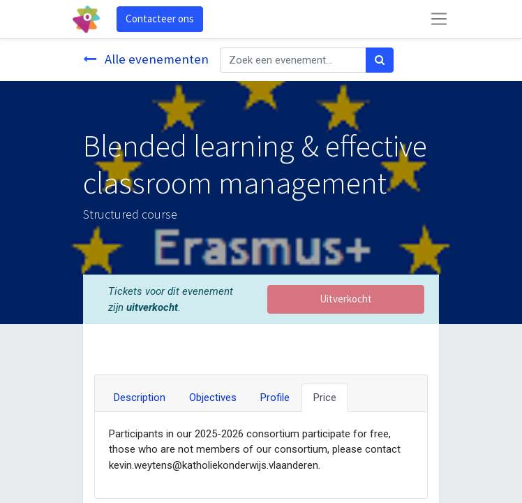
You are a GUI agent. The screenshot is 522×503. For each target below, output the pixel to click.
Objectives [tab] (213, 397)
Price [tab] (324, 397)
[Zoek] (380, 60)
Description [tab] (139, 397)
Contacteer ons (160, 18)
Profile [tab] (275, 397)
